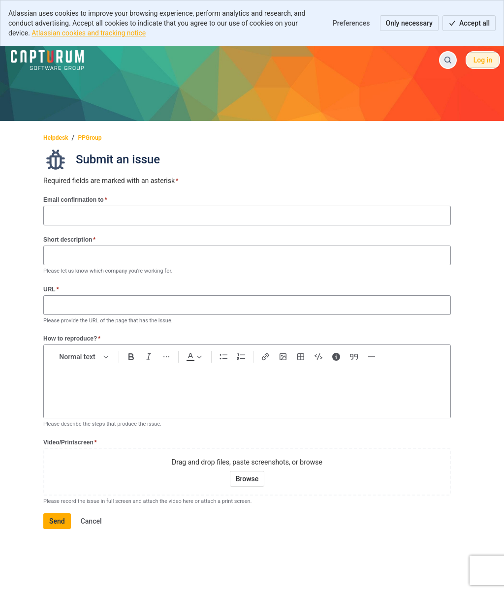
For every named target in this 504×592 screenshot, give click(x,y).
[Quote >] (354, 357)
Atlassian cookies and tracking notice (89, 33)
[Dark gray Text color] (194, 357)
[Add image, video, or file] (283, 357)
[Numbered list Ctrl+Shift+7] (241, 357)
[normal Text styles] (84, 357)
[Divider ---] (371, 357)
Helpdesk (55, 137)
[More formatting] (166, 357)
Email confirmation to (75, 199)
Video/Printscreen (70, 442)
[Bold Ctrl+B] (131, 357)
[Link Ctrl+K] (265, 357)
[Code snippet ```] (318, 357)
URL (51, 289)
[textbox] (247, 386)
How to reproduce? (71, 338)
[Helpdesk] (47, 60)
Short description (69, 239)
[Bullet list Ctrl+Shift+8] (223, 357)
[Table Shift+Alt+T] (301, 357)
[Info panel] (336, 357)
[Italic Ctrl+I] (149, 357)
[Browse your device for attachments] (247, 479)
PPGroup (89, 137)
